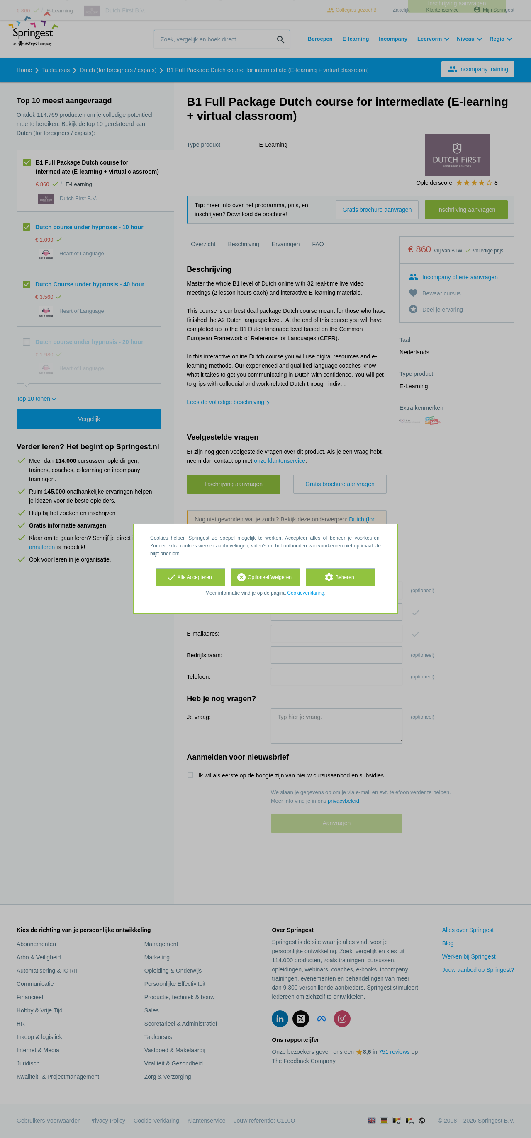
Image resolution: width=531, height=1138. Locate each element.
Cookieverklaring (305, 593)
